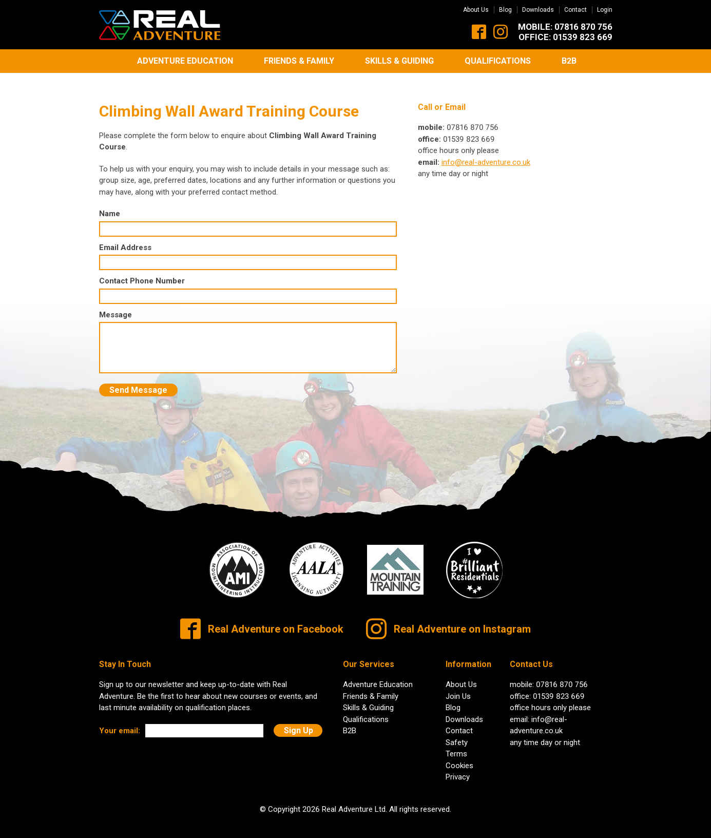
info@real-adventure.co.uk (485, 154)
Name (109, 206)
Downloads (538, 9)
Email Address (125, 239)
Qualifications (498, 61)
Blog (505, 9)
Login (604, 9)
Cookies (459, 757)
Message (115, 306)
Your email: (119, 722)
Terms (456, 746)
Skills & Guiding (399, 61)
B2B (569, 61)
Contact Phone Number (142, 273)
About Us (476, 9)
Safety (457, 734)
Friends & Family (299, 61)
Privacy (458, 769)
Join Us (458, 688)
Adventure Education (185, 61)
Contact (575, 9)
